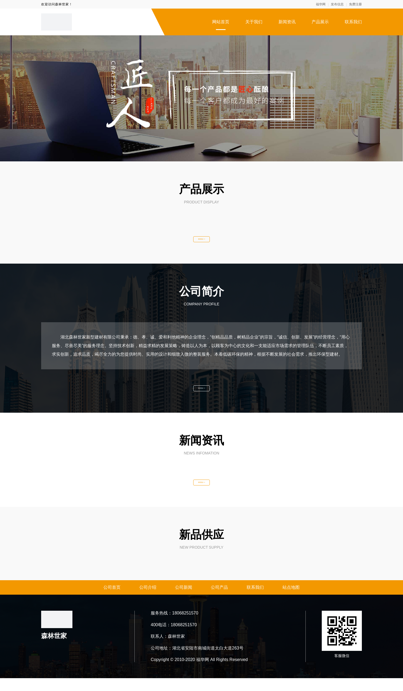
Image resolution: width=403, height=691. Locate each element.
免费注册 (355, 4)
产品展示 (320, 22)
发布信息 (337, 4)
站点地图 (291, 600)
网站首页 (220, 22)
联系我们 (353, 22)
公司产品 (219, 600)
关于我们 (253, 22)
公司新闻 (183, 600)
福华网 (321, 4)
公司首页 (112, 600)
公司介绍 (147, 600)
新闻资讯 (287, 22)
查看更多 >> (201, 241)
